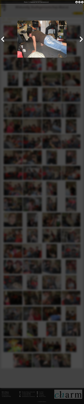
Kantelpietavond (44, 2)
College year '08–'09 (34, 2)
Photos (25, 2)
